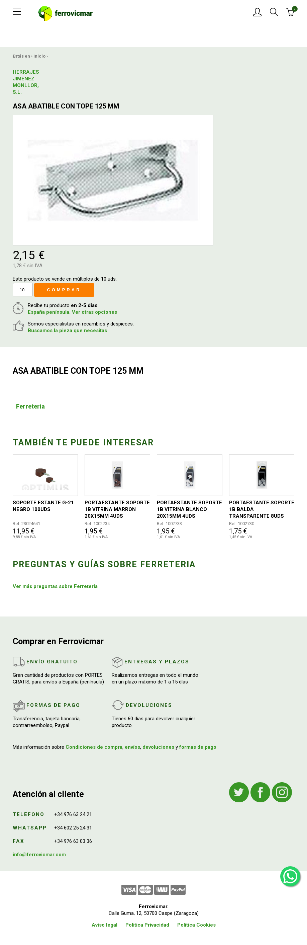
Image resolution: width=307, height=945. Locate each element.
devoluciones (158, 747)
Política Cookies (196, 925)
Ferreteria (30, 406)
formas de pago (197, 747)
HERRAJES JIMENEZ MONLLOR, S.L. (26, 82)
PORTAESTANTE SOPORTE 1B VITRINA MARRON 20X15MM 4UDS (117, 509)
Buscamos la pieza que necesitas (67, 331)
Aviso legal (104, 925)
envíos (132, 747)
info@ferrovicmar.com (39, 855)
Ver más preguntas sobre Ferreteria (55, 586)
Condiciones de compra (94, 747)
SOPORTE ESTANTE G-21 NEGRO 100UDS (43, 506)
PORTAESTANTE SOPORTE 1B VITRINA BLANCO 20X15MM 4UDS (189, 509)
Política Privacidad (147, 925)
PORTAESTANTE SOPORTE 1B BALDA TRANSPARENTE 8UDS (261, 509)
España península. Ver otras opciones (72, 312)
